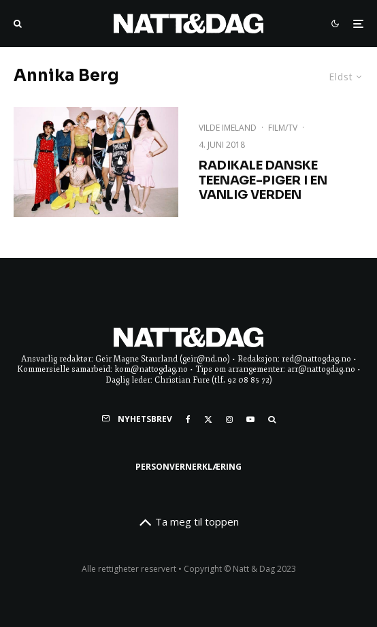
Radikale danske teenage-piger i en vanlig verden (263, 180)
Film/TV (282, 127)
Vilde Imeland (228, 127)
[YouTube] (250, 419)
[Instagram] (229, 419)
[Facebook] (188, 419)
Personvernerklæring (188, 466)
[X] (208, 419)
